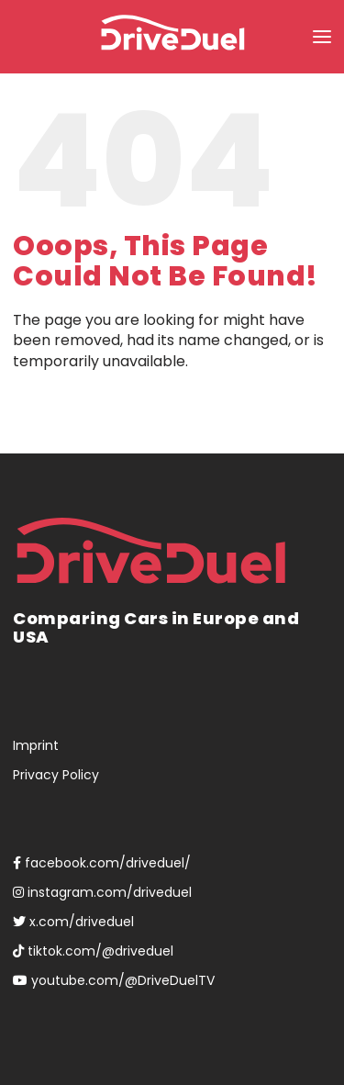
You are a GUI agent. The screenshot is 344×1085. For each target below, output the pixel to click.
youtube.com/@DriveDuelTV (114, 980)
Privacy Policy (56, 775)
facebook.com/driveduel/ (102, 863)
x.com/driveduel (73, 921)
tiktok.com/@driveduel (93, 951)
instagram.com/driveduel (102, 892)
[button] (322, 36)
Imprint (36, 745)
